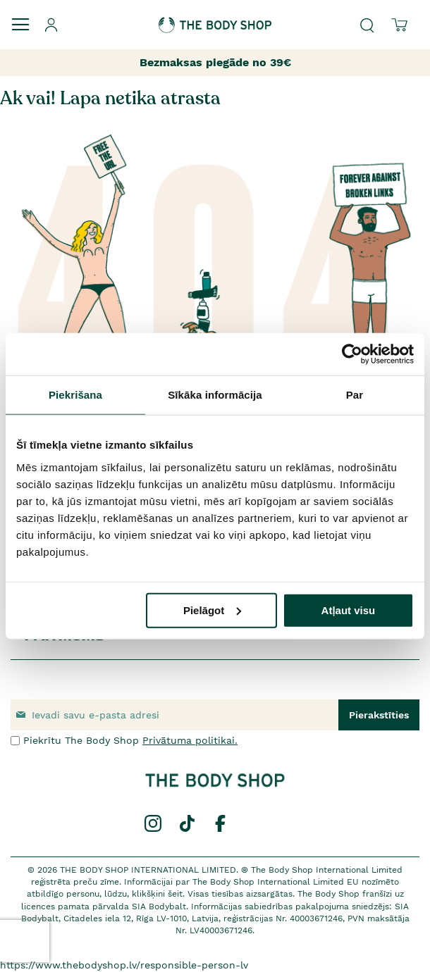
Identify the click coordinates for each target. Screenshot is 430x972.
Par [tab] (355, 395)
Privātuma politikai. (190, 740)
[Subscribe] (378, 714)
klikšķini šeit (157, 894)
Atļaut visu (348, 610)
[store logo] (215, 16)
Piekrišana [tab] (75, 395)
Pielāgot (212, 610)
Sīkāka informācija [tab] (215, 395)
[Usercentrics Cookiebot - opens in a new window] (352, 354)
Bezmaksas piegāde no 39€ (215, 62)
